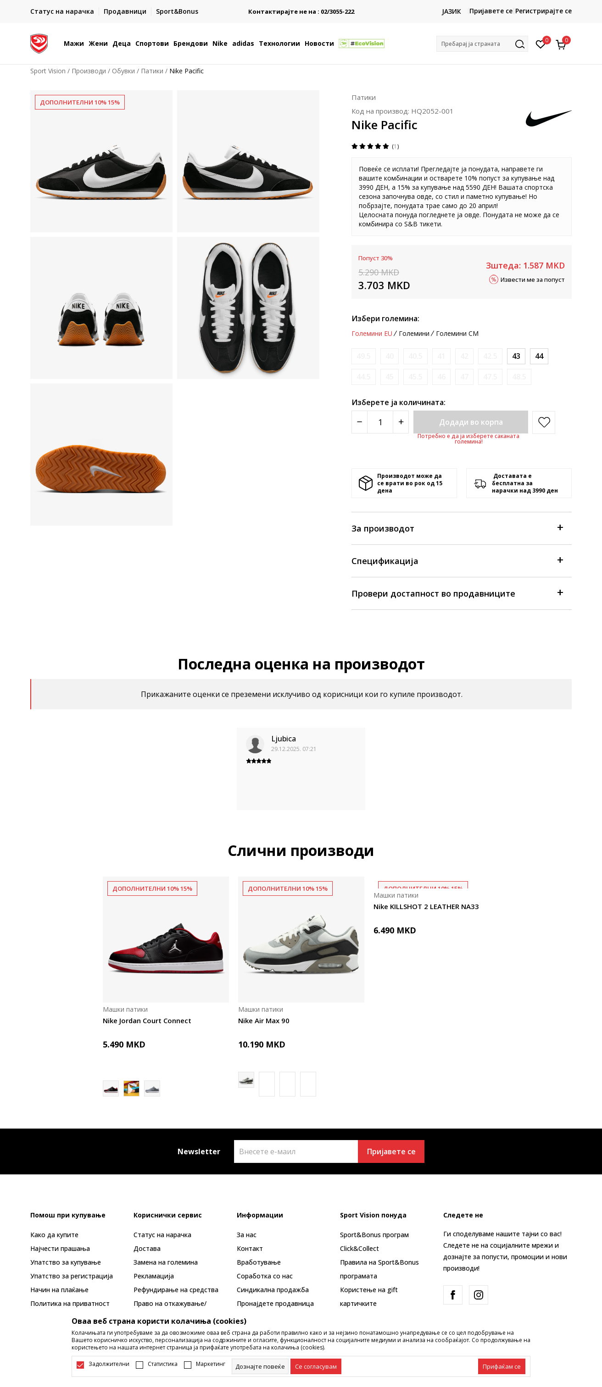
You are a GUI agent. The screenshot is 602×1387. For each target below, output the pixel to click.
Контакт (250, 1248)
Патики (152, 70)
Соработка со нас (265, 1276)
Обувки (123, 70)
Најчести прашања (60, 1248)
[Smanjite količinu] (359, 422)
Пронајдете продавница (275, 1303)
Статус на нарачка (162, 1234)
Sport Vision (48, 70)
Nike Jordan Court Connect (147, 1020)
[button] (482, 44)
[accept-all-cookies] (501, 1366)
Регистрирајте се (543, 10)
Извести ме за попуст (533, 279)
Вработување (259, 1262)
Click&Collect (359, 1248)
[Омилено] (540, 43)
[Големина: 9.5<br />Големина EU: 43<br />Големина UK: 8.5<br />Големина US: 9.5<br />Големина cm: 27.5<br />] (516, 356)
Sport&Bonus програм (374, 1234)
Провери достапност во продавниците (457, 593)
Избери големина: (385, 318)
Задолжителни (109, 1364)
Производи (89, 70)
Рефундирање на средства (176, 1289)
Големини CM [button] (457, 333)
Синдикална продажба (273, 1289)
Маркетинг (210, 1364)
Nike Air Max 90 (264, 1020)
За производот (457, 527)
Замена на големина (166, 1262)
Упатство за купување (65, 1262)
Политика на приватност (70, 1303)
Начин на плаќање (59, 1289)
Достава (147, 1248)
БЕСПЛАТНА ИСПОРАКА (298, 8)
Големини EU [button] (371, 333)
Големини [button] (414, 333)
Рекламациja (154, 1276)
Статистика (163, 1364)
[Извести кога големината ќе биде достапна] (363, 356)
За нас (246, 1234)
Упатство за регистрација (71, 1276)
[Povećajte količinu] (401, 422)
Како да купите (54, 1234)
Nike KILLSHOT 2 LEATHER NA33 (426, 906)
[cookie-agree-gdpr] (315, 1366)
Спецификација (457, 560)
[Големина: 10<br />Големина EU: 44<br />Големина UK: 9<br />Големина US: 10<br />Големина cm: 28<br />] (539, 356)
